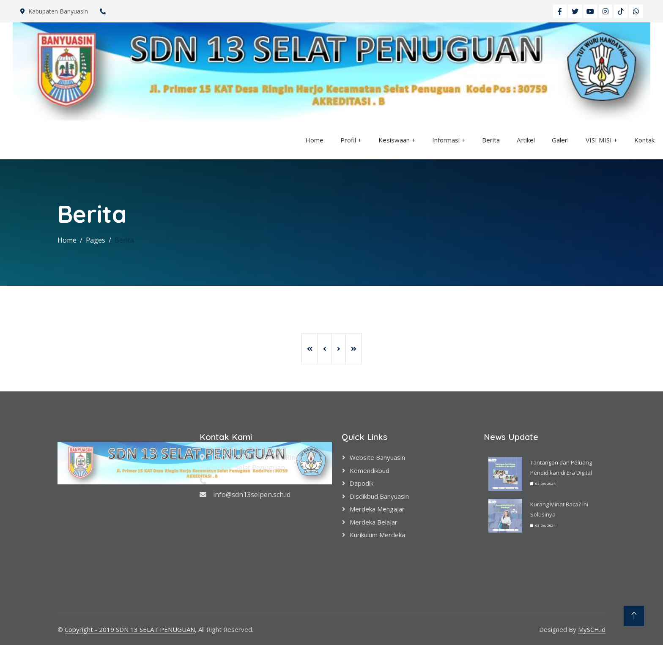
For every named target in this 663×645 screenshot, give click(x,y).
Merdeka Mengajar (377, 509)
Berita (491, 140)
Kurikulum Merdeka (377, 534)
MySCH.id (591, 629)
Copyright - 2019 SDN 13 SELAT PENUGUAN (130, 629)
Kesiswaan (394, 140)
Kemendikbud (369, 470)
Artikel (526, 140)
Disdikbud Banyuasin (379, 496)
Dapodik (361, 483)
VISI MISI (599, 140)
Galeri (560, 140)
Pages (95, 240)
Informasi (446, 140)
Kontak (644, 140)
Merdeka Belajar (373, 522)
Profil (348, 140)
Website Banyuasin (377, 457)
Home (314, 140)
